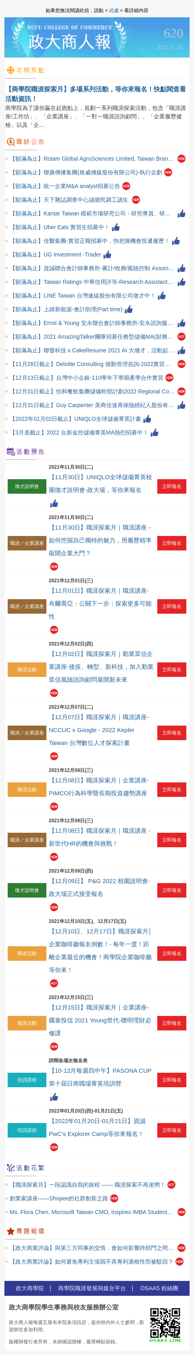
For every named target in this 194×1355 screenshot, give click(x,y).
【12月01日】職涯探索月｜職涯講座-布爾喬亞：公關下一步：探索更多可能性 (100, 603)
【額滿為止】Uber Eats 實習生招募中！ (60, 227)
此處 (114, 10)
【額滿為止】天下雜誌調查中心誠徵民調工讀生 (70, 200)
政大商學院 (30, 1288)
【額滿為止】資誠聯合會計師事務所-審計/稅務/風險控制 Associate (92, 268)
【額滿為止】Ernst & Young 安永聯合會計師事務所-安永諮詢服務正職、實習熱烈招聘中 (92, 323)
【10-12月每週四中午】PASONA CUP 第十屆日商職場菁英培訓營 (100, 1077)
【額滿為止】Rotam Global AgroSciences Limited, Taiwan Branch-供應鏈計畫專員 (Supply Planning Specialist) (92, 158)
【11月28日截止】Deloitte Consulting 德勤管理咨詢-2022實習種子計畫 (92, 364)
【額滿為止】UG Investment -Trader (55, 254)
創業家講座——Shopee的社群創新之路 (59, 1198)
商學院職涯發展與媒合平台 (92, 1288)
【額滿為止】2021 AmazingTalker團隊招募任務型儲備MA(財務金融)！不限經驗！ (92, 336)
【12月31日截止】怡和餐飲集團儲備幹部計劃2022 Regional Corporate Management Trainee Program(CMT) (92, 391)
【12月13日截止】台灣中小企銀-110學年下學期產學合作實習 (86, 377)
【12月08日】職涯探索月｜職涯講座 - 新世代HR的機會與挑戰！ (100, 837)
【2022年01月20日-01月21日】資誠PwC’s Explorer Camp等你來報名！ (97, 1127)
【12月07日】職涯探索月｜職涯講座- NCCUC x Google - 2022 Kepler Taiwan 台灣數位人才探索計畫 (99, 730)
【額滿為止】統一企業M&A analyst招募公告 (65, 186)
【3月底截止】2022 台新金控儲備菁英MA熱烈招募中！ (79, 432)
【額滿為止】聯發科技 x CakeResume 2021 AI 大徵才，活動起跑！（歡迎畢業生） (92, 350)
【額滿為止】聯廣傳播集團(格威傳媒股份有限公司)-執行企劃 (86, 172)
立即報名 (171, 486)
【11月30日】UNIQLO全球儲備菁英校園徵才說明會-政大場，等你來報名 (100, 483)
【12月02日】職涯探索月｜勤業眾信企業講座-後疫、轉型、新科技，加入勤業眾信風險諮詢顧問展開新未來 (101, 666)
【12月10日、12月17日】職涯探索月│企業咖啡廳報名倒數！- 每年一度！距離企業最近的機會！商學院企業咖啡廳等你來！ (100, 950)
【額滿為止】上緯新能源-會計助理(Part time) (66, 309)
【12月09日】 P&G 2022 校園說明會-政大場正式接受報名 (99, 887)
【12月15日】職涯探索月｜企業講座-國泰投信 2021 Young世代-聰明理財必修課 (100, 1020)
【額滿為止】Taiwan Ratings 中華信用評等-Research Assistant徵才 (92, 282)
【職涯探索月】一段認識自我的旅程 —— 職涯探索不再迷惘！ (87, 1184)
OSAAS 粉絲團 (159, 1288)
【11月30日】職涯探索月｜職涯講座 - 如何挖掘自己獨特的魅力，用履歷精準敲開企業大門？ (100, 540)
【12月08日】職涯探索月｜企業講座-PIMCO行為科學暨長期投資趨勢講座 (99, 786)
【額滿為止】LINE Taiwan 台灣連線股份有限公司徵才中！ (83, 295)
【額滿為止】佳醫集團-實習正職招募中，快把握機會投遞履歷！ (90, 241)
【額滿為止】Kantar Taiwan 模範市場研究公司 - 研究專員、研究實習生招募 (92, 213)
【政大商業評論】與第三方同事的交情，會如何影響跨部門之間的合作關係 (92, 1248)
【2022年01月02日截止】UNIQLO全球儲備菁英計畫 (75, 419)
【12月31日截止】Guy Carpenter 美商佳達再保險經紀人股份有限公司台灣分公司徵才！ (92, 405)
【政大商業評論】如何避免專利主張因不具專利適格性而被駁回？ (91, 1261)
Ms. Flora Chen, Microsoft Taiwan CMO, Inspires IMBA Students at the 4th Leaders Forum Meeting (92, 1212)
